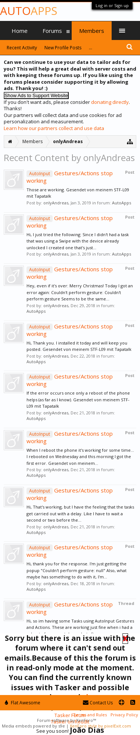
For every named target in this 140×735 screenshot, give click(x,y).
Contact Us (98, 703)
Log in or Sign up (112, 5)
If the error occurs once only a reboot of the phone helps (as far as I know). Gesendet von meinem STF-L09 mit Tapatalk (78, 399)
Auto (28, 10)
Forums (52, 30)
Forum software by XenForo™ (66, 720)
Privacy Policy (124, 714)
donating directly (110, 102)
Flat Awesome (22, 703)
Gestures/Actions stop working (70, 176)
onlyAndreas (55, 203)
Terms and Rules (90, 714)
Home (20, 30)
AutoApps (121, 203)
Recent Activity (22, 47)
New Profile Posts (62, 47)
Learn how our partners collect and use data (54, 128)
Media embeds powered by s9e (33, 726)
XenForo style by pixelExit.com (100, 726)
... (90, 47)
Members (91, 30)
